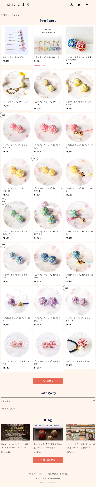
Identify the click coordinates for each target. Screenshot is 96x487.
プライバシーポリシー (36, 474)
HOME (4, 15)
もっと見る (48, 381)
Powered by (48, 482)
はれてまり (5, 401)
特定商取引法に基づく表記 (58, 474)
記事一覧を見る (48, 460)
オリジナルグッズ (8, 409)
